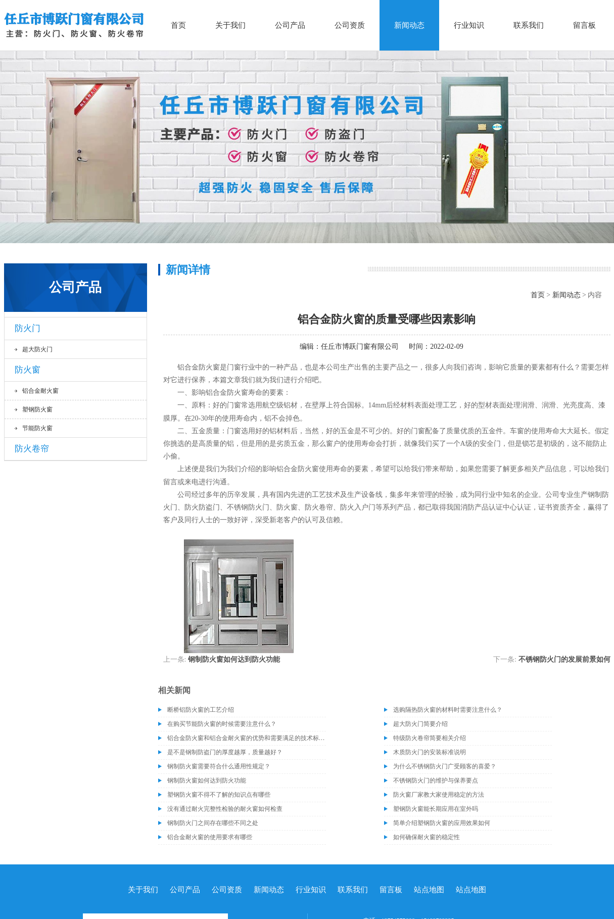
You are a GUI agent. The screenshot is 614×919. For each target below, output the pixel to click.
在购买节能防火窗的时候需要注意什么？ (221, 723)
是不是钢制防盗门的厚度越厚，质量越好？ (224, 752)
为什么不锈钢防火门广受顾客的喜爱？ (444, 766)
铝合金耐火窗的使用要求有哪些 (209, 837)
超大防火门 (37, 349)
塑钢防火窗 (37, 409)
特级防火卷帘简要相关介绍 (429, 738)
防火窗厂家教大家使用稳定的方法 (438, 794)
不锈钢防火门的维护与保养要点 (435, 780)
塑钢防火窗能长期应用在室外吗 (435, 808)
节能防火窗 (37, 428)
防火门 (27, 328)
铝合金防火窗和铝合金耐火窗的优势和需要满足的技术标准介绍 (246, 738)
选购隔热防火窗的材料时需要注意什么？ (447, 709)
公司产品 (290, 25)
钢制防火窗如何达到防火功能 (234, 659)
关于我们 (230, 25)
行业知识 (469, 25)
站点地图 (429, 890)
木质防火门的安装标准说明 (429, 752)
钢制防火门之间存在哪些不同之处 (212, 822)
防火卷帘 (32, 448)
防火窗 (27, 370)
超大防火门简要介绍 (420, 723)
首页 (178, 25)
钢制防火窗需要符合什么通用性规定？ (218, 766)
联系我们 (528, 25)
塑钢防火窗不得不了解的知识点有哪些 (218, 794)
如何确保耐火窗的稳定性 (426, 837)
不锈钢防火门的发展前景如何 (564, 659)
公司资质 (350, 25)
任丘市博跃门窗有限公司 (360, 346)
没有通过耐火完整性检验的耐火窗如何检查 (224, 808)
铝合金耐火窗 (40, 390)
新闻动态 (409, 25)
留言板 (584, 25)
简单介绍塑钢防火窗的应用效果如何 (441, 822)
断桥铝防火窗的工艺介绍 (200, 709)
